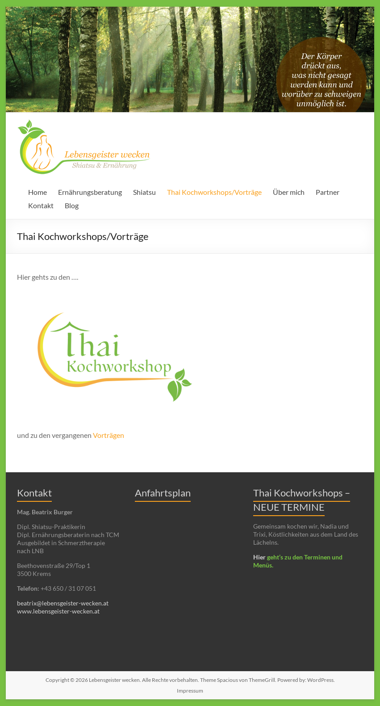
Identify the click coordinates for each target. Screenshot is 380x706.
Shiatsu (144, 192)
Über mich (289, 192)
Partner (327, 192)
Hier (259, 557)
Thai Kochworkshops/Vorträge (214, 192)
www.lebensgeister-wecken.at (58, 611)
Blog (72, 205)
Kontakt (41, 205)
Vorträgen (108, 435)
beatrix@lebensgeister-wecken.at (63, 603)
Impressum (190, 690)
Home (37, 192)
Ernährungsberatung (90, 192)
